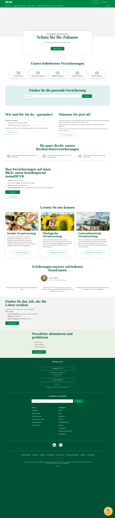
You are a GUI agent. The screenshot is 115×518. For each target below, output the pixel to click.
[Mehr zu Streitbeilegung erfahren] (50, 494)
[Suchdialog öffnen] (95, 2)
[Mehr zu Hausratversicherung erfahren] (96, 73)
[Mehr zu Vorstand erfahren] (61, 458)
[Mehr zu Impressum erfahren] (42, 494)
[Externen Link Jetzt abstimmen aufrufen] (67, 167)
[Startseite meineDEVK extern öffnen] (104, 2)
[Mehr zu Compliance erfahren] (83, 494)
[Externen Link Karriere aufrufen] (61, 450)
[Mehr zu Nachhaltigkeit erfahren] (62, 473)
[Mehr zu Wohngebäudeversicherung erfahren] (57, 48)
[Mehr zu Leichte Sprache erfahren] (36, 464)
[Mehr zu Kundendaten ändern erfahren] (37, 461)
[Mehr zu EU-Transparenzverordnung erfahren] (71, 494)
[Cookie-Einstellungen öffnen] (26, 494)
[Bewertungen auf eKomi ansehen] (64, 312)
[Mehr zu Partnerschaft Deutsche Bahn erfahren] (65, 470)
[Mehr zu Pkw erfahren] (18, 73)
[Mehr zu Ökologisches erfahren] (57, 285)
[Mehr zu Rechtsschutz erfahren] (38, 458)
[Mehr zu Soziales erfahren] (22, 285)
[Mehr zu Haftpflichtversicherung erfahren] (57, 73)
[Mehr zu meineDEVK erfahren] (35, 450)
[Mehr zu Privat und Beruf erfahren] (51, 189)
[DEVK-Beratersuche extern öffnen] (57, 419)
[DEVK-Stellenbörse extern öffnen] (12, 356)
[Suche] (33, 96)
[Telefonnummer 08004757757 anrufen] (57, 408)
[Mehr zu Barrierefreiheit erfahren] (90, 494)
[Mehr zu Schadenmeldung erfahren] (36, 452)
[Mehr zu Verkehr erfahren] (91, 187)
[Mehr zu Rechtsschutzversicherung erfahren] (37, 73)
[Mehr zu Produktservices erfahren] (37, 455)
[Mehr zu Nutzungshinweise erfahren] (59, 494)
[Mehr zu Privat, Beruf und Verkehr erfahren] (20, 187)
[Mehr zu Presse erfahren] (60, 452)
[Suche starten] (87, 96)
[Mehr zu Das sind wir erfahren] (11, 164)
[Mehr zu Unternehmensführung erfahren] (93, 285)
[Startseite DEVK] (8, 2)
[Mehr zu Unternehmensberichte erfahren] (64, 461)
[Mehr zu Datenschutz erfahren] (35, 494)
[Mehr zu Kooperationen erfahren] (62, 467)
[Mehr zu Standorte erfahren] (61, 464)
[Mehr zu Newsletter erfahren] (39, 391)
